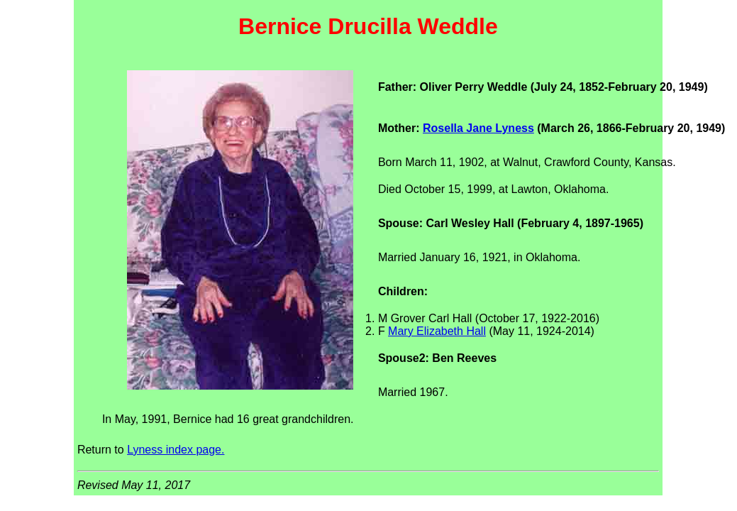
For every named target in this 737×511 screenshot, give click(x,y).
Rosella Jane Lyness (478, 128)
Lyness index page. (175, 450)
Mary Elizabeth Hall (437, 331)
